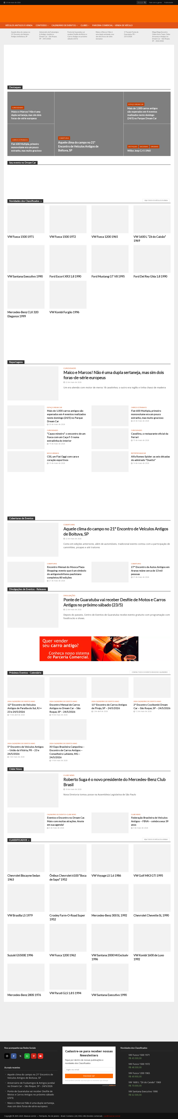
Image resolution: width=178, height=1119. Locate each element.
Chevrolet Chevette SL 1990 (151, 915)
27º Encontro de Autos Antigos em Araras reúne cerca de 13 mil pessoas (150, 571)
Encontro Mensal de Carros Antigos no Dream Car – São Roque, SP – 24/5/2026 (64, 708)
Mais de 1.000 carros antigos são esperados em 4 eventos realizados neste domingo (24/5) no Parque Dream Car (142, 113)
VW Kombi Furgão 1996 (64, 312)
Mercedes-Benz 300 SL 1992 (109, 915)
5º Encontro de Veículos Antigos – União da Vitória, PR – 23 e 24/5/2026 (25, 750)
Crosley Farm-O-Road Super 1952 (67, 917)
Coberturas (64, 138)
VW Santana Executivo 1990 (25, 276)
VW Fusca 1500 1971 (20, 236)
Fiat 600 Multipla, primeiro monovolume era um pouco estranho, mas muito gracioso (26, 147)
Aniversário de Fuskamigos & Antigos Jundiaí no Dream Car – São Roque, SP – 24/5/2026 (49, 35)
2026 (9, 701)
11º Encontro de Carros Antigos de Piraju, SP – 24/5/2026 (109, 706)
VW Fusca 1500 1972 (62, 236)
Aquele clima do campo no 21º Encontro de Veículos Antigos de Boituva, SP (20, 34)
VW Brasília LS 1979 (20, 915)
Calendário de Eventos (64, 25)
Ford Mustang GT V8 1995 (108, 276)
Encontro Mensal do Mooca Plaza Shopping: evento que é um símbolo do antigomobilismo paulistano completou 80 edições (66, 572)
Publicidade (168, 2)
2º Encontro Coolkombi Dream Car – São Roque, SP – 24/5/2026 (152, 706)
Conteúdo (41, 25)
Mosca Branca (53, 453)
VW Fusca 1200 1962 (62, 955)
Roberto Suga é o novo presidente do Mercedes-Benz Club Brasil (114, 782)
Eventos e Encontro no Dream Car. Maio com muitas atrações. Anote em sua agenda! (66, 821)
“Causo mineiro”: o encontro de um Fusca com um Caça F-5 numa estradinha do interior (66, 437)
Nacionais (144, 146)
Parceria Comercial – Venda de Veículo (112, 25)
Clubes (84, 25)
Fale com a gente (155, 2)
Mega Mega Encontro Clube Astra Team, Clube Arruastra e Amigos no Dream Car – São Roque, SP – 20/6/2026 (161, 36)
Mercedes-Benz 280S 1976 (24, 995)
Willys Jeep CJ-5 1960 (139, 150)
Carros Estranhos (20, 140)
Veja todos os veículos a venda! (156, 839)
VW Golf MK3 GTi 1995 (148, 875)
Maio (33, 701)
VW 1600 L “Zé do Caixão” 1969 (150, 238)
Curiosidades (17, 108)
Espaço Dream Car (135, 104)
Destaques (132, 146)
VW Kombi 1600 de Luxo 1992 (149, 957)
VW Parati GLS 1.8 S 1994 (65, 993)
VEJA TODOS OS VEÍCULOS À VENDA (156, 200)
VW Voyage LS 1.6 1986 (106, 875)
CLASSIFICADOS (19, 840)
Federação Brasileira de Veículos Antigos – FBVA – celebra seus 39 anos (149, 821)
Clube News (68, 775)
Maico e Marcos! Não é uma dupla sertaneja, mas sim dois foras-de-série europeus (105, 35)
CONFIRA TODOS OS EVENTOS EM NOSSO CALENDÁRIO (150, 672)
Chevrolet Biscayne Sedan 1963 (23, 877)
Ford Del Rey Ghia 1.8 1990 (150, 276)
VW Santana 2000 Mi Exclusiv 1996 (109, 957)
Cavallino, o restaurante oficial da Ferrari (149, 435)
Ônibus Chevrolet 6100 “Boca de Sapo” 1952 (67, 877)
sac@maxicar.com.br (112, 1116)
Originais (154, 146)
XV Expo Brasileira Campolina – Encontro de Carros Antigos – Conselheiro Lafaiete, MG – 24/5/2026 (66, 752)
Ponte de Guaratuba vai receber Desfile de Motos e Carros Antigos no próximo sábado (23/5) (77, 35)
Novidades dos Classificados (25, 201)
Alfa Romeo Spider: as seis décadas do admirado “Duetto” (150, 458)
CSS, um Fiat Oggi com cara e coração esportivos (63, 458)
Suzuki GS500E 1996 (20, 955)
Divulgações (69, 596)
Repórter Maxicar (138, 453)
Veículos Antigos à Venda (19, 25)
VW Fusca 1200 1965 (104, 236)
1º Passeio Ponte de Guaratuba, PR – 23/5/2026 (131, 34)
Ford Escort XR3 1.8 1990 (65, 276)
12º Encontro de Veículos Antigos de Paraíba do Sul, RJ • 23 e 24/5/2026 (24, 708)
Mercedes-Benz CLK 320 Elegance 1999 (22, 314)
